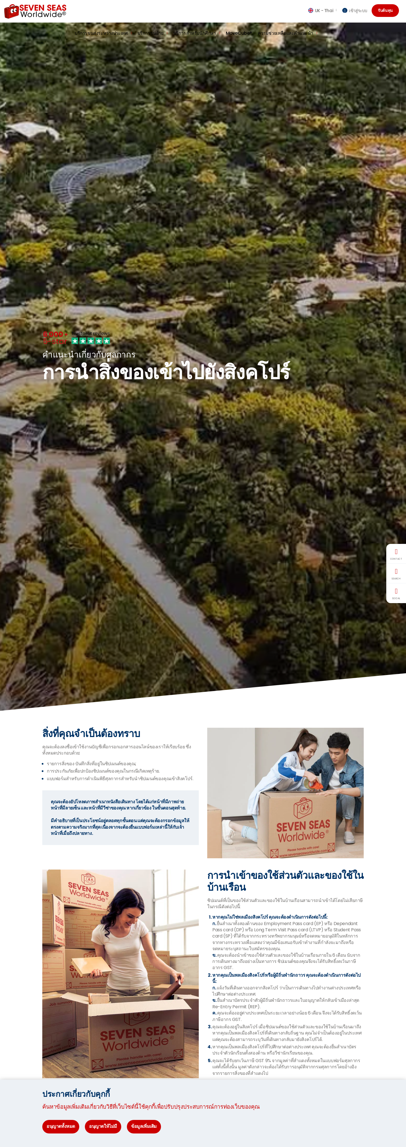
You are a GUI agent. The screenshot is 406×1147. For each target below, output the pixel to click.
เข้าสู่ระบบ (354, 11)
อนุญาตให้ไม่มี (103, 1126)
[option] (203, 367)
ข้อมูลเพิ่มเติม (144, 1126)
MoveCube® (239, 33)
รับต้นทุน (386, 11)
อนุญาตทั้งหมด (61, 1126)
